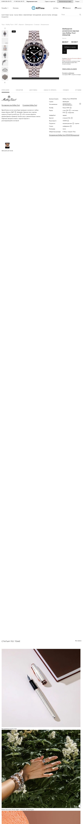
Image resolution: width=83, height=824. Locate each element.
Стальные (36, 24)
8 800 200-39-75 (6, 1)
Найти (80, 15)
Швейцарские (29, 24)
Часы (3, 24)
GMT (16, 24)
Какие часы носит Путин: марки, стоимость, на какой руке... (18, 809)
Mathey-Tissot (9, 24)
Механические (45, 24)
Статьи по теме (11, 641)
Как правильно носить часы (9, 729)
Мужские (21, 24)
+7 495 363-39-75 (19, 1)
